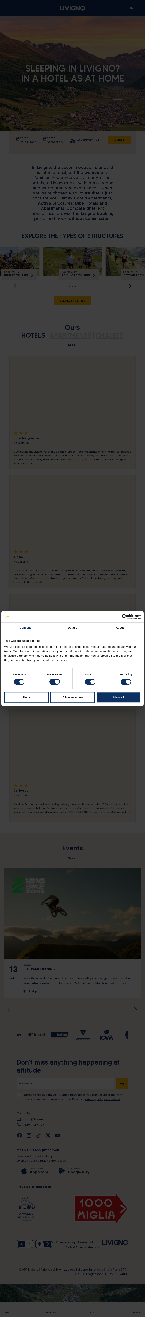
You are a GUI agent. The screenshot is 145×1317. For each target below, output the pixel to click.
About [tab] (120, 627)
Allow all (118, 697)
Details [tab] (72, 627)
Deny (26, 697)
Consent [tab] (25, 627)
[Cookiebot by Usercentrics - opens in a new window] (124, 617)
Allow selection (72, 697)
